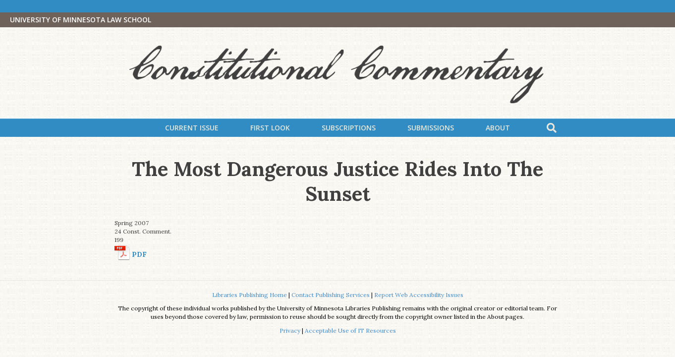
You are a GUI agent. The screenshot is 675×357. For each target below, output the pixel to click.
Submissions (430, 127)
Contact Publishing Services (330, 294)
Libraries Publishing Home (249, 294)
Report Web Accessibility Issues (418, 294)
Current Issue (192, 127)
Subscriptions (349, 127)
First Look (270, 127)
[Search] (552, 128)
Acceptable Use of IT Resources (350, 330)
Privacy (290, 330)
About (498, 127)
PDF (139, 254)
